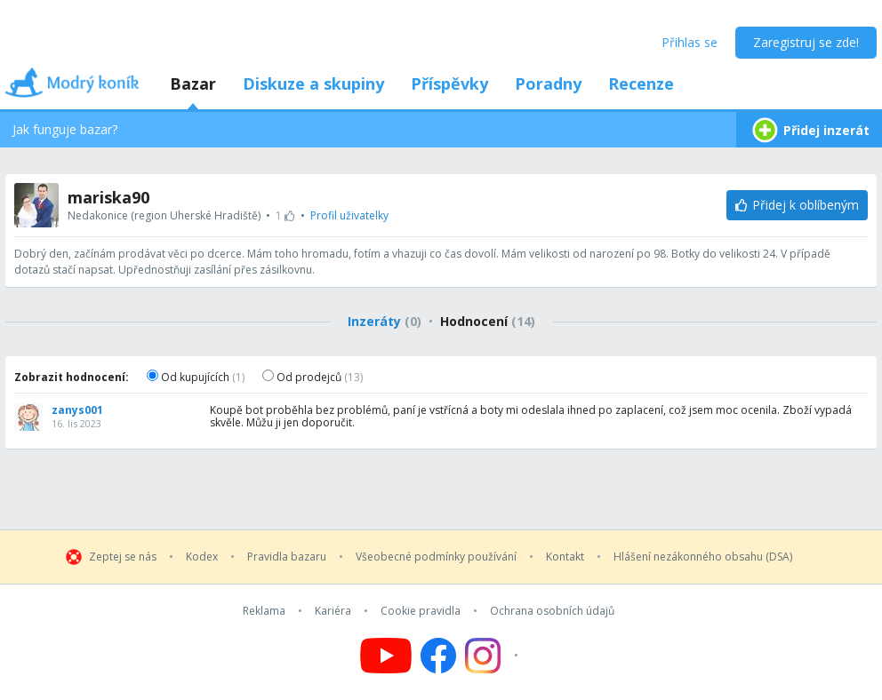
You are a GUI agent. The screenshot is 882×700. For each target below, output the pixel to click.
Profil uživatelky (349, 215)
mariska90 (108, 197)
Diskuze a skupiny (313, 83)
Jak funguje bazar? (64, 129)
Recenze (641, 83)
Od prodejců (312, 377)
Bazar (193, 83)
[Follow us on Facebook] (438, 655)
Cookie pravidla (421, 611)
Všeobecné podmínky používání (436, 557)
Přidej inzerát (809, 130)
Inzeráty (384, 321)
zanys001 (77, 410)
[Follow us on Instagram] (494, 655)
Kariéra (333, 611)
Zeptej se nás (122, 557)
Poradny (548, 83)
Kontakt (565, 557)
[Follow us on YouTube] (386, 655)
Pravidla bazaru (286, 557)
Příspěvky (449, 83)
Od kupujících (196, 377)
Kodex (202, 557)
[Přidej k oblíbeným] (797, 205)
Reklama (264, 611)
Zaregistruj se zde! (806, 42)
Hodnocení (487, 321)
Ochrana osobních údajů (552, 611)
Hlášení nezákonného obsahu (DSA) (702, 557)
